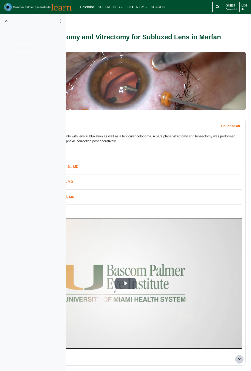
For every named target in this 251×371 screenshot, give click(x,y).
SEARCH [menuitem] (158, 7)
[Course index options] (60, 21)
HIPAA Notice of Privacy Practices (168, 353)
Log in (244, 7)
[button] (83, 119)
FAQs (213, 353)
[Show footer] (239, 359)
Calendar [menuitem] (87, 7)
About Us (199, 353)
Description (105, 119)
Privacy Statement (205, 348)
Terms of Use (181, 348)
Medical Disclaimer (156, 348)
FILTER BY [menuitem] (135, 7)
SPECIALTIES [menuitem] (109, 7)
